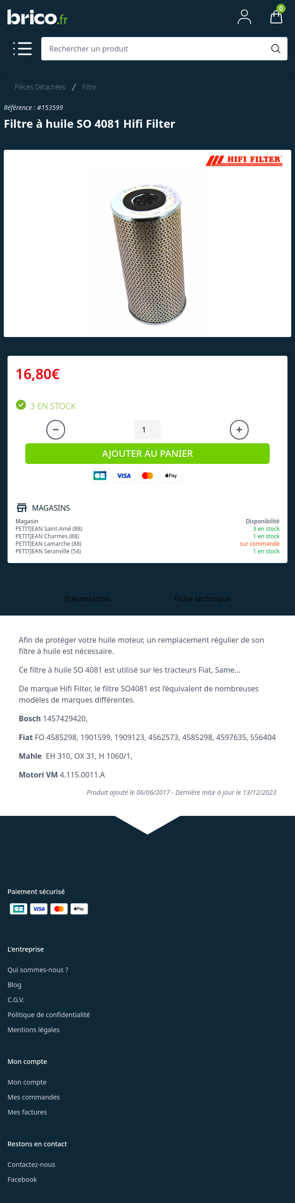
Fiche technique (202, 599)
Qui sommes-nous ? (37, 969)
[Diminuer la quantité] (55, 430)
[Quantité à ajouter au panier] (147, 430)
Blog (14, 984)
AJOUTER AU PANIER (147, 453)
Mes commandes (33, 1097)
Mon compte (26, 1082)
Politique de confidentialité (48, 1014)
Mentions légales (33, 1029)
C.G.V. (15, 999)
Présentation (87, 599)
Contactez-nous (31, 1164)
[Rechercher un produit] (155, 48)
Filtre (89, 86)
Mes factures (27, 1112)
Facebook (22, 1179)
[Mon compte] (244, 17)
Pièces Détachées (40, 86)
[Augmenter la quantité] (239, 430)
